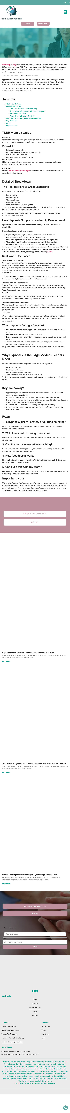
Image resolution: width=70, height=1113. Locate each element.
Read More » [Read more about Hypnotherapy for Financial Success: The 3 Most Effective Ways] (6, 661)
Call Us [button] (27, 24)
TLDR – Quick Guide (13, 104)
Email (5, 939)
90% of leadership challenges (19, 171)
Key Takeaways (11, 121)
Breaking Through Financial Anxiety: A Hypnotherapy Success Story (29, 875)
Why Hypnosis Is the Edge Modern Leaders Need (23, 118)
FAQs (8, 123)
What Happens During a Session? (22, 116)
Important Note (11, 126)
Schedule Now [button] (43, 24)
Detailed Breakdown (13, 106)
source (49, 252)
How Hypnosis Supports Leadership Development (28, 111)
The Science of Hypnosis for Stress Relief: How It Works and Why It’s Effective (34, 764)
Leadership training (9, 65)
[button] (65, 12)
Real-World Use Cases (18, 114)
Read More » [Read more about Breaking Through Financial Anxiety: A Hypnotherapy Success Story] (6, 884)
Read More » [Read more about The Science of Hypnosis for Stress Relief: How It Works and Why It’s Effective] (6, 773)
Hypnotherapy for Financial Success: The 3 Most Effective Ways (28, 653)
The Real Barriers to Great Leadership (23, 109)
